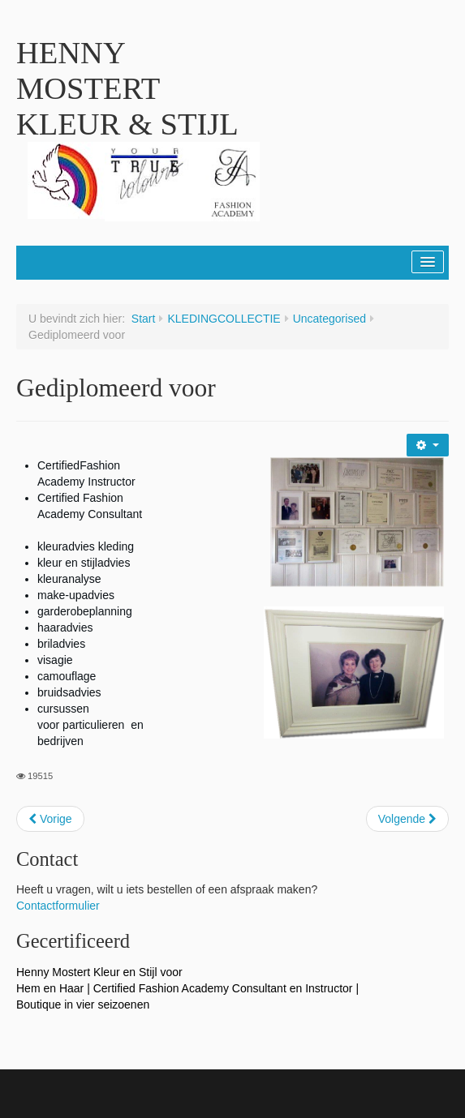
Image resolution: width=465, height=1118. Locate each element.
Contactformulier (58, 905)
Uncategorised (329, 318)
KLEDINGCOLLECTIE (223, 318)
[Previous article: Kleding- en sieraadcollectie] (50, 819)
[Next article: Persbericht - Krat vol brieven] (407, 819)
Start (143, 318)
